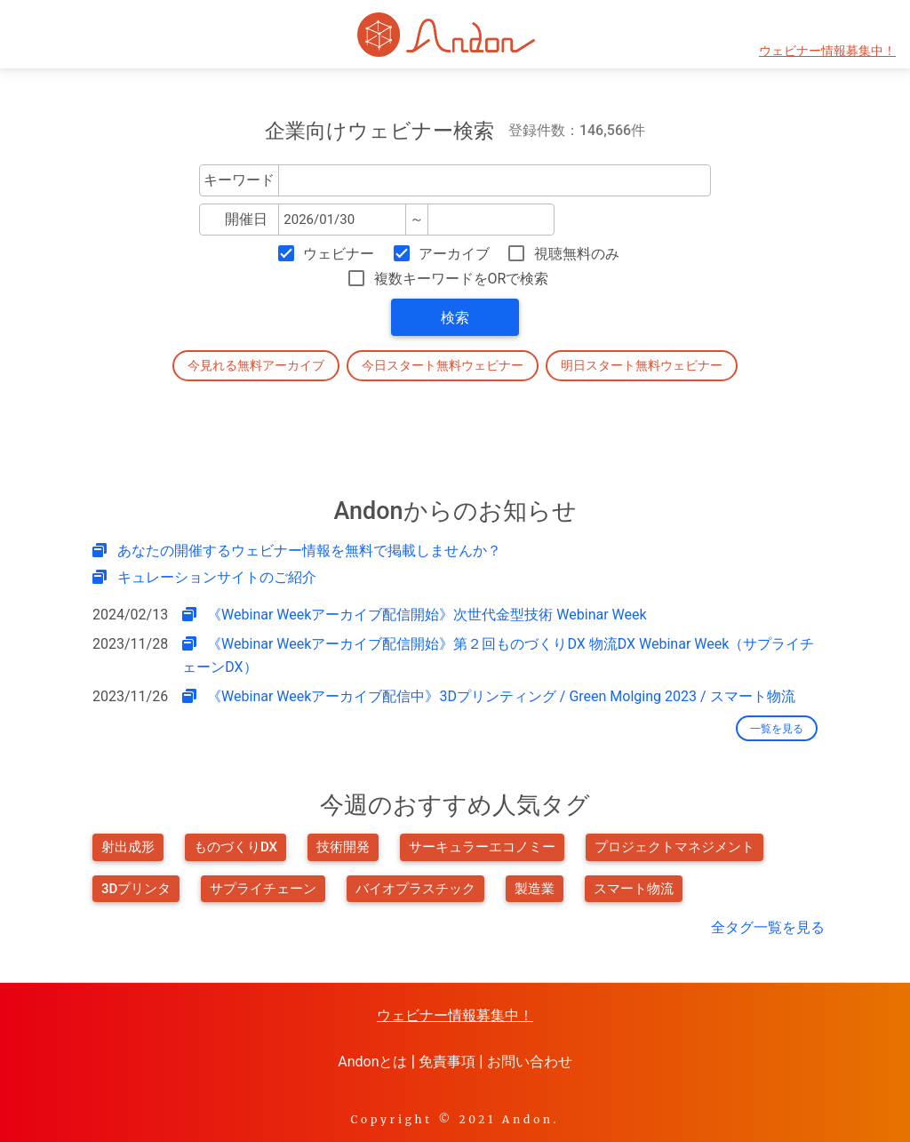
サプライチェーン (263, 889)
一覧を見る (776, 729)
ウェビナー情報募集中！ (827, 51)
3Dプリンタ (136, 889)
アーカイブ (454, 253)
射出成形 (128, 847)
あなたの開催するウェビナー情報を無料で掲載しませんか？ (309, 550)
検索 (455, 317)
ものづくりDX (235, 847)
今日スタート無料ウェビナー (442, 365)
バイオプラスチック (415, 889)
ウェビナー (338, 253)
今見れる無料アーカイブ (256, 365)
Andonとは (372, 1061)
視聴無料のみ (576, 253)
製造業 (535, 889)
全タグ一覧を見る (768, 927)
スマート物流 (634, 889)
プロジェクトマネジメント (674, 847)
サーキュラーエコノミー (482, 847)
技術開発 (343, 847)
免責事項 (447, 1061)
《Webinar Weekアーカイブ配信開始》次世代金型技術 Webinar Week (427, 614)
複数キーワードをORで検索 (461, 278)
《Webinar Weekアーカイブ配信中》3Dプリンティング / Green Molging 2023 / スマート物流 (500, 696)
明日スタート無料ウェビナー (641, 365)
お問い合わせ (529, 1061)
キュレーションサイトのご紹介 (216, 577)
